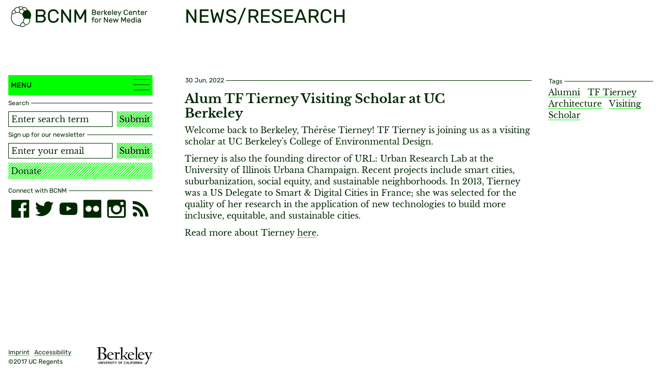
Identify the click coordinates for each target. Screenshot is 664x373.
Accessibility (53, 352)
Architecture (575, 103)
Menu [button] (80, 84)
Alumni (564, 92)
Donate (26, 171)
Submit (134, 119)
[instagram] (116, 209)
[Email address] (60, 151)
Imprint (19, 352)
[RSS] (141, 209)
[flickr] (92, 209)
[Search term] (60, 119)
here (306, 232)
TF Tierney (612, 92)
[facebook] (20, 209)
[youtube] (68, 209)
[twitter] (44, 209)
